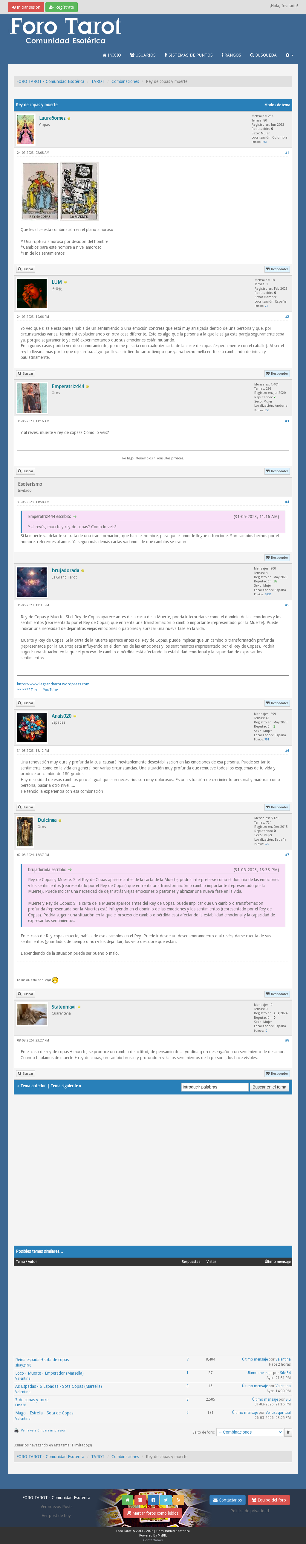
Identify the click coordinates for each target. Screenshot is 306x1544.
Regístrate (61, 7)
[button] (289, 55)
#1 (287, 153)
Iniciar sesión (26, 7)
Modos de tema (277, 105)
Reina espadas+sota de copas (42, 1359)
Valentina (283, 1359)
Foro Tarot (123, 1531)
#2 (287, 317)
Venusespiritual (278, 1413)
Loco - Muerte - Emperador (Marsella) (49, 1373)
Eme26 (20, 1405)
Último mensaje (255, 1359)
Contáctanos (227, 1500)
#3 (287, 421)
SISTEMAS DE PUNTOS (189, 55)
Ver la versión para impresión (43, 1430)
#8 (287, 1040)
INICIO (112, 55)
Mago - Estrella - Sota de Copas (44, 1413)
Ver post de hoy (56, 1515)
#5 (287, 605)
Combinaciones (125, 81)
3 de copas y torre (31, 1399)
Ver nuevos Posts (56, 1506)
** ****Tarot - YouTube (37, 689)
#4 (287, 502)
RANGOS (231, 55)
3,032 (267, 594)
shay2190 (23, 1365)
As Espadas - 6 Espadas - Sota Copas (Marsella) (58, 1386)
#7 (287, 855)
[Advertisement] (153, 1176)
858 (267, 410)
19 (265, 1030)
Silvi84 (285, 1373)
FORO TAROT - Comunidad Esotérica (50, 81)
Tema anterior (33, 1085)
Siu (288, 1399)
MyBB (162, 1535)
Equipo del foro (269, 1500)
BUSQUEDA (263, 55)
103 (264, 141)
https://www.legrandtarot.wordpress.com (53, 684)
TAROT (98, 81)
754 (266, 739)
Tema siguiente (64, 1085)
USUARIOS (143, 55)
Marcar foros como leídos (152, 1513)
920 (267, 843)
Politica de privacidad (249, 1510)
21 (266, 305)
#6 (287, 751)
